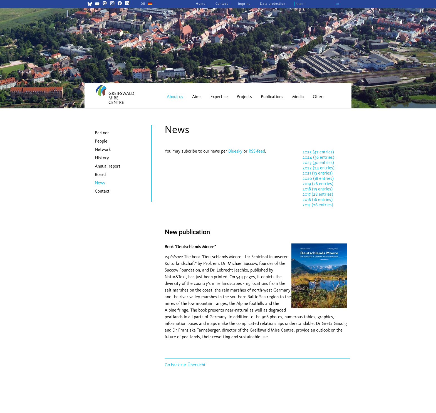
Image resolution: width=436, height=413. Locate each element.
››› (337, 4)
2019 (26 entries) (318, 183)
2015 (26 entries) (318, 204)
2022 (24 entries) (319, 167)
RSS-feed (257, 151)
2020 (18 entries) (318, 178)
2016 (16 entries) (318, 199)
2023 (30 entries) (318, 162)
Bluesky (236, 151)
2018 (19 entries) (318, 188)
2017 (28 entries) (318, 194)
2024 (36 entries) (318, 157)
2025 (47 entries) (318, 152)
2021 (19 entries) (318, 173)
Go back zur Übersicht (185, 364)
